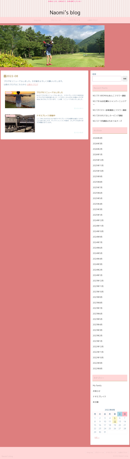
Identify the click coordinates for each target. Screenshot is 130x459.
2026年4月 (97, 138)
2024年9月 (97, 237)
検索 (94, 74)
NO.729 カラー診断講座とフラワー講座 (109, 110)
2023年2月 (97, 335)
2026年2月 (97, 149)
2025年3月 (97, 209)
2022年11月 (98, 352)
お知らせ (96, 391)
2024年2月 (97, 270)
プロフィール (99, 452)
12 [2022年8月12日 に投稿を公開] (115, 421)
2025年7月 (97, 187)
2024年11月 (98, 226)
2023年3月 (97, 330)
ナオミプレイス (99, 396)
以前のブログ (32, 84)
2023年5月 (97, 319)
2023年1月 (97, 341)
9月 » (96, 437)
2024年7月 (97, 242)
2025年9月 (97, 176)
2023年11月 (98, 286)
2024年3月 (97, 264)
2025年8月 (97, 182)
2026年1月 (97, 154)
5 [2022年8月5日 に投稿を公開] (114, 418)
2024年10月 (98, 231)
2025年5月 (97, 198)
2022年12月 (98, 346)
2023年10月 (98, 291)
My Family (97, 385)
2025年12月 (98, 160)
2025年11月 (98, 165)
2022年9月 (97, 363)
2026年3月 (97, 143)
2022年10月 (98, 357)
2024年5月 (97, 253)
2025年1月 (97, 215)
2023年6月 (97, 313)
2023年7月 (97, 308)
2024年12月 (98, 220)
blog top (90, 452)
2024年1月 (97, 275)
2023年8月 (97, 302)
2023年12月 (98, 280)
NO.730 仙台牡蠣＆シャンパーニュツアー (109, 103)
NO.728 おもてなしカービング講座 (108, 115)
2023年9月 (97, 297)
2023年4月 (97, 324)
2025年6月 (97, 193)
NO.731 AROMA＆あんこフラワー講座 (109, 95)
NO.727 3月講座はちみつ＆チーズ (107, 121)
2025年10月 (98, 171)
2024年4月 (97, 259)
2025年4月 (97, 204)
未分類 (95, 402)
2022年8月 (97, 368)
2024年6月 (97, 248)
